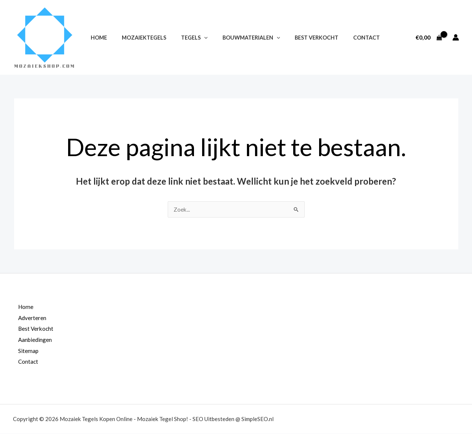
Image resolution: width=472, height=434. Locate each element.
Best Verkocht (298, 37)
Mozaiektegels (138, 37)
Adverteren (28, 318)
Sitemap (24, 350)
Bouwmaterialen (236, 37)
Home (96, 37)
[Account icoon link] (455, 37)
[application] (193, 37)
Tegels (184, 37)
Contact (344, 37)
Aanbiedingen (31, 339)
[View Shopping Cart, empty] (428, 37)
